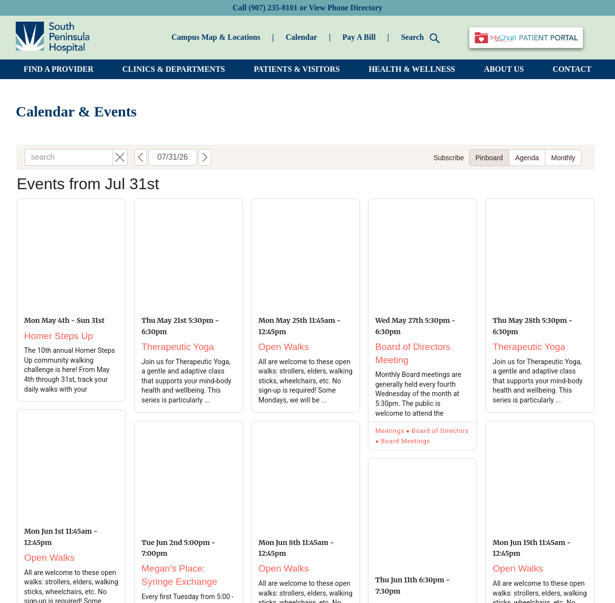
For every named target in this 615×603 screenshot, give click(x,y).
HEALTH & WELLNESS (411, 69)
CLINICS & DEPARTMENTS (173, 69)
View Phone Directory (345, 7)
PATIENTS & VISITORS (297, 69)
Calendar (301, 37)
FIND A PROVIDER (58, 69)
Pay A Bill (359, 37)
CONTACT (572, 69)
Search (420, 38)
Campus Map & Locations (215, 37)
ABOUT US (504, 69)
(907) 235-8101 (273, 7)
